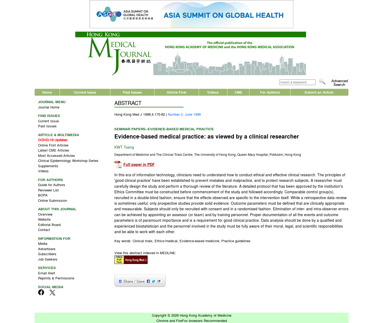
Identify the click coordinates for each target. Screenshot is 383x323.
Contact (44, 229)
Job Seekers (47, 259)
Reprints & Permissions (56, 277)
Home (47, 92)
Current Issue (85, 92)
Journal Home (48, 107)
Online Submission (52, 200)
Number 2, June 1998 (184, 114)
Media (42, 243)
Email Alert (46, 272)
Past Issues (132, 92)
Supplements (48, 165)
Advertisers (47, 248)
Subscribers (47, 253)
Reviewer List (48, 189)
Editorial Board (49, 224)
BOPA (43, 195)
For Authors (270, 92)
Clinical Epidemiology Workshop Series (68, 160)
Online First (176, 92)
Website (44, 219)
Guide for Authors (51, 184)
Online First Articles (53, 145)
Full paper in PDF (139, 164)
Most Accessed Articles (56, 155)
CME (238, 92)
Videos (213, 92)
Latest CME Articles (53, 150)
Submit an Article (319, 92)
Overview (45, 214)
